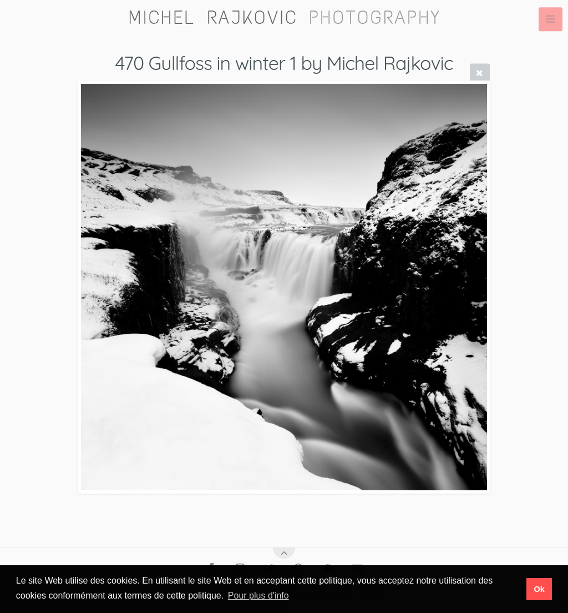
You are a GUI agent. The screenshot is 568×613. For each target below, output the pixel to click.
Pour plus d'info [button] (258, 595)
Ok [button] (539, 589)
